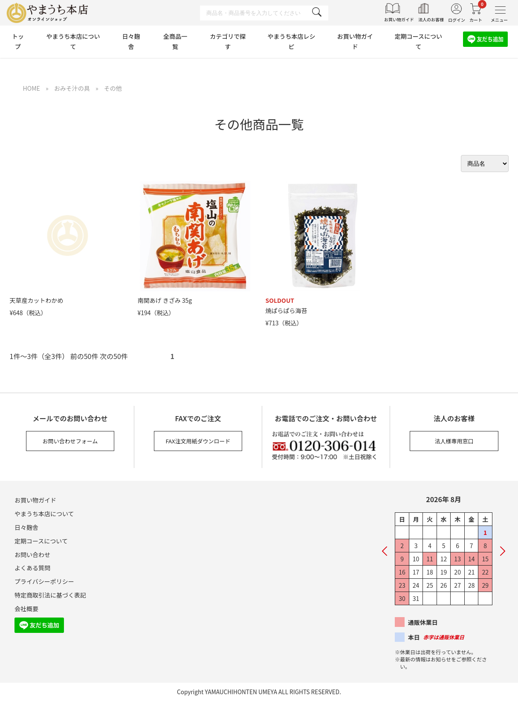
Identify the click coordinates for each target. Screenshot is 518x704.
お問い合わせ (32, 554)
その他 (113, 88)
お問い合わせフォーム (70, 441)
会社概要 (26, 608)
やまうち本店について (73, 41)
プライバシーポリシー (44, 581)
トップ (18, 41)
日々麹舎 (131, 41)
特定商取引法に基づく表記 (50, 595)
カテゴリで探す (228, 41)
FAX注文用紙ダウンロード (198, 441)
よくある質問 (32, 567)
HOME (31, 88)
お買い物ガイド (355, 41)
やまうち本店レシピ (291, 41)
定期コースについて (418, 41)
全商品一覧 (175, 41)
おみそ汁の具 (72, 88)
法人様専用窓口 (453, 441)
